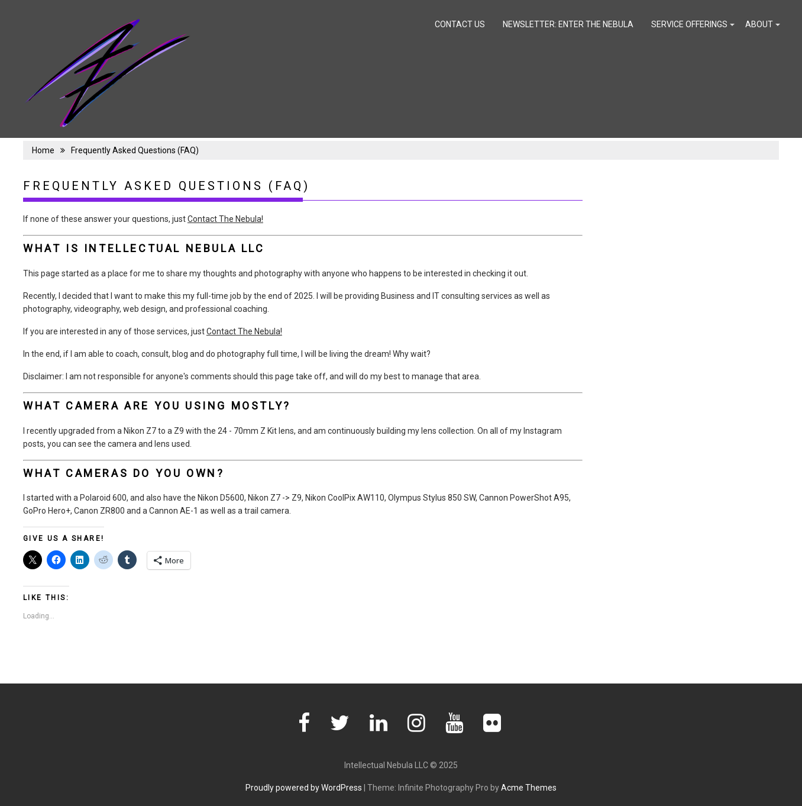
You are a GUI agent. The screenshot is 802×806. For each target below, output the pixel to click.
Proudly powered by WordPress (303, 787)
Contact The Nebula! (225, 219)
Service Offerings (689, 24)
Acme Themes (529, 787)
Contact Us (460, 24)
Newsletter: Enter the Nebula (568, 24)
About (759, 24)
